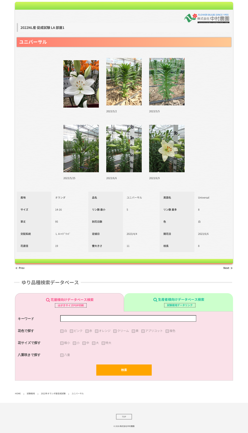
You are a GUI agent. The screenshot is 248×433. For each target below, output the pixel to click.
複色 (172, 331)
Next (228, 268)
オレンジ (105, 331)
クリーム (123, 331)
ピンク (78, 331)
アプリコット (154, 331)
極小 (67, 343)
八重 (67, 355)
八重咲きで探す (29, 355)
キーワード (26, 319)
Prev (20, 268)
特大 (108, 343)
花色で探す (26, 331)
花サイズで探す (29, 343)
